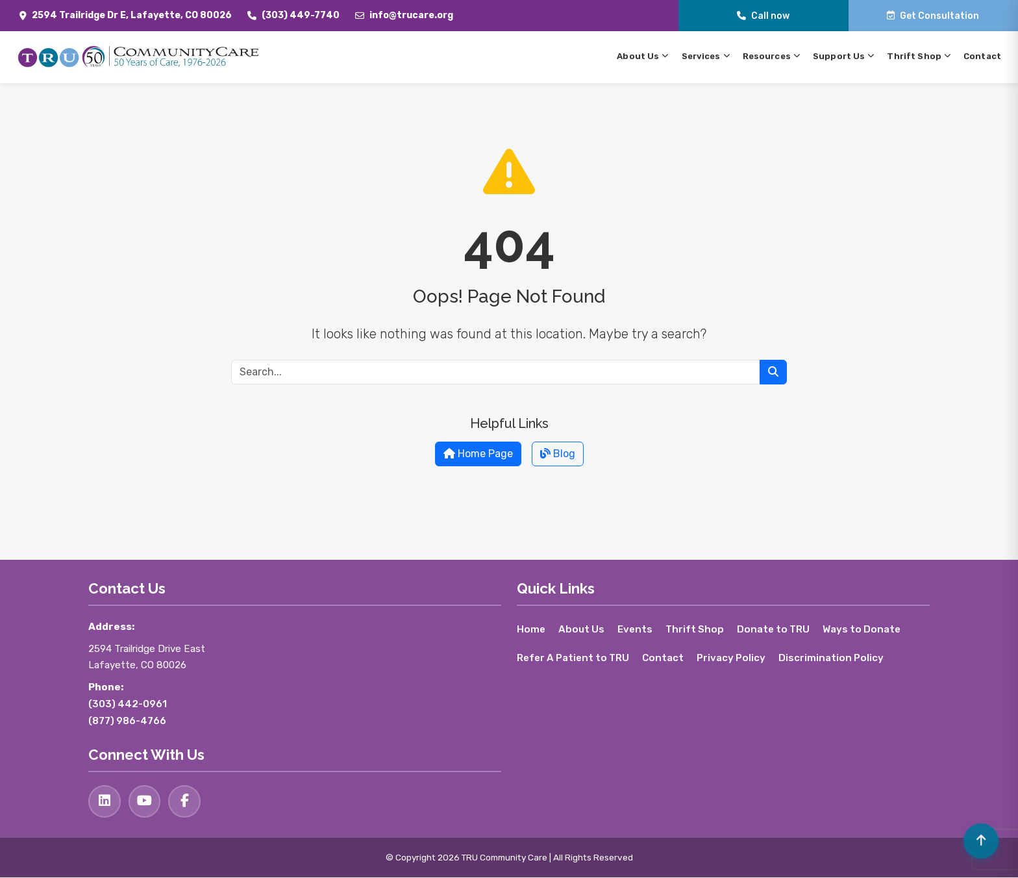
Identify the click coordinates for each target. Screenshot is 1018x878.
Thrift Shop (695, 629)
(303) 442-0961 (127, 704)
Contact (663, 658)
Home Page (478, 453)
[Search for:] (495, 372)
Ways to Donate (863, 629)
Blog (557, 453)
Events (634, 629)
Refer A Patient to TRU (573, 658)
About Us (581, 629)
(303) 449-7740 (301, 15)
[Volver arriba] (981, 841)
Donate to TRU (774, 629)
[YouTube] (145, 801)
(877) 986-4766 (127, 721)
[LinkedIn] (104, 801)
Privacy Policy (731, 658)
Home (531, 629)
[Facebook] (185, 801)
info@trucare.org (411, 15)
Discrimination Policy (831, 658)
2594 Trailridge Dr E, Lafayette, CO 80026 (132, 15)
